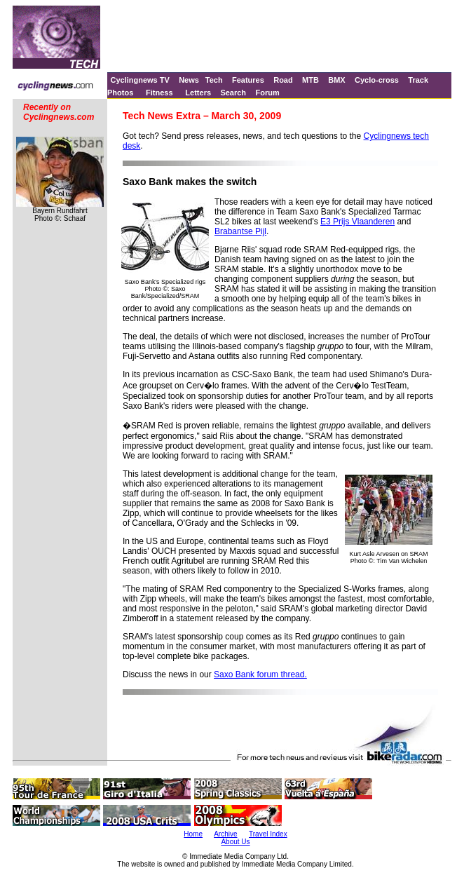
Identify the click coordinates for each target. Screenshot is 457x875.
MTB (310, 80)
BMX (336, 80)
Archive (225, 834)
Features (248, 80)
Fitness (159, 92)
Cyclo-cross (377, 80)
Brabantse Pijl (240, 231)
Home (193, 834)
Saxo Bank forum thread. (260, 674)
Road (283, 80)
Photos (120, 92)
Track (418, 80)
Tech (214, 80)
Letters (198, 92)
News (189, 80)
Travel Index (268, 834)
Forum (267, 92)
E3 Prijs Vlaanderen (357, 221)
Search (233, 92)
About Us (235, 842)
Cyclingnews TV (139, 80)
